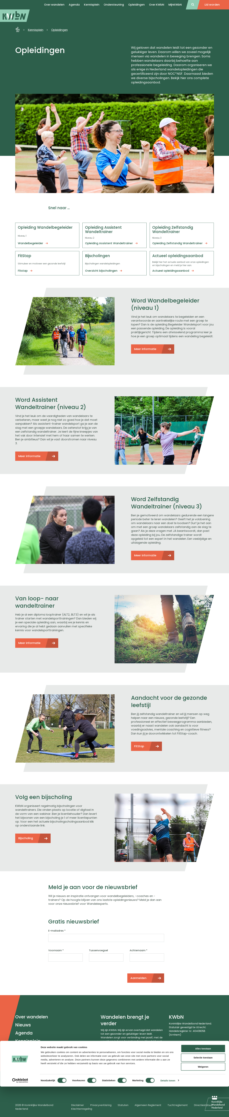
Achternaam (138, 950)
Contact (24, 1057)
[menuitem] (15, 15)
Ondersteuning (114, 5)
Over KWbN (156, 5)
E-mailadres (57, 930)
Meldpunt (25, 1065)
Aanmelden (138, 978)
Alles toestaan (203, 1079)
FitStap (139, 746)
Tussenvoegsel (98, 950)
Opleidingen (136, 5)
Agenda (24, 1033)
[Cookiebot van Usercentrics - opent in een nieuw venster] (20, 1111)
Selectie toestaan (203, 1088)
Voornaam (56, 950)
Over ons (24, 1049)
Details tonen (167, 1111)
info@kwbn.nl (181, 1048)
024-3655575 (182, 1044)
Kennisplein (91, 5)
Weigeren (203, 1097)
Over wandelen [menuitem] (54, 5)
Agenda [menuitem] (74, 5)
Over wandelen (31, 1017)
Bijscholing (25, 838)
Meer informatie (145, 349)
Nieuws (23, 1025)
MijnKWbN (175, 5)
